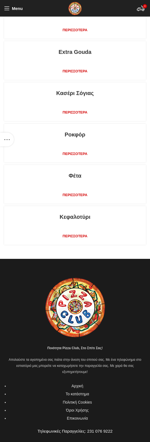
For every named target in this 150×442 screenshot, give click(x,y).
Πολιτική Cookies (77, 402)
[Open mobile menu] (13, 8)
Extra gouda (75, 52)
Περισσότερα (75, 30)
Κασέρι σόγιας (75, 93)
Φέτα (75, 176)
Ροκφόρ (75, 134)
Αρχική (77, 386)
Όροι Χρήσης (77, 410)
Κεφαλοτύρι (75, 217)
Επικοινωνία (77, 418)
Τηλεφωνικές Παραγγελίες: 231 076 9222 (75, 431)
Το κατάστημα (77, 394)
